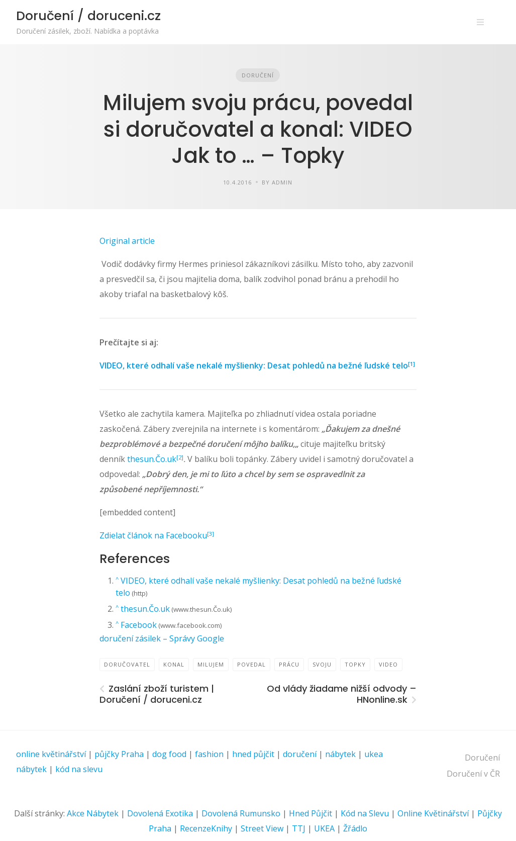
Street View (262, 828)
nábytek (340, 754)
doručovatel (127, 664)
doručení (300, 754)
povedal (251, 664)
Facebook (139, 624)
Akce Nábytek (93, 813)
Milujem (210, 664)
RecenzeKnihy (206, 828)
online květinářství (51, 754)
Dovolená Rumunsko (240, 813)
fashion (209, 754)
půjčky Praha (119, 754)
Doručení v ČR (473, 773)
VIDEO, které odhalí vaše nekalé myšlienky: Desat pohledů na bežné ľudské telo (253, 365)
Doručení (258, 75)
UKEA (324, 828)
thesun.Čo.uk (151, 458)
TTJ (298, 828)
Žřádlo (355, 828)
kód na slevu (78, 769)
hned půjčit (253, 754)
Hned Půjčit (310, 813)
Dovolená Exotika (160, 813)
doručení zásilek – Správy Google (161, 638)
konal (173, 664)
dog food (169, 754)
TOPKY (355, 664)
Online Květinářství (433, 813)
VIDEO (388, 664)
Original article (127, 240)
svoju (322, 664)
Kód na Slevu (365, 813)
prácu (289, 664)
